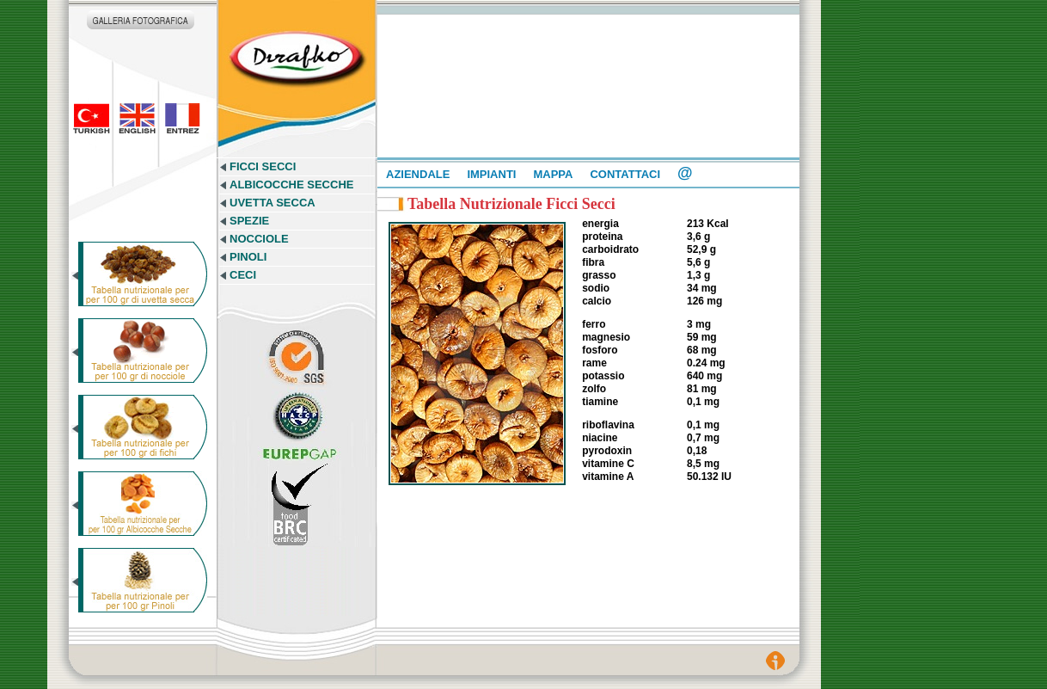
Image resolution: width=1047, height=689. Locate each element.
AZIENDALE (418, 174)
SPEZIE (249, 220)
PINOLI (248, 256)
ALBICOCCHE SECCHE (291, 184)
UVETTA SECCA (272, 202)
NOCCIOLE (259, 238)
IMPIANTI (491, 174)
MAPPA (552, 174)
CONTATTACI (625, 174)
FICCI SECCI (263, 166)
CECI (243, 274)
